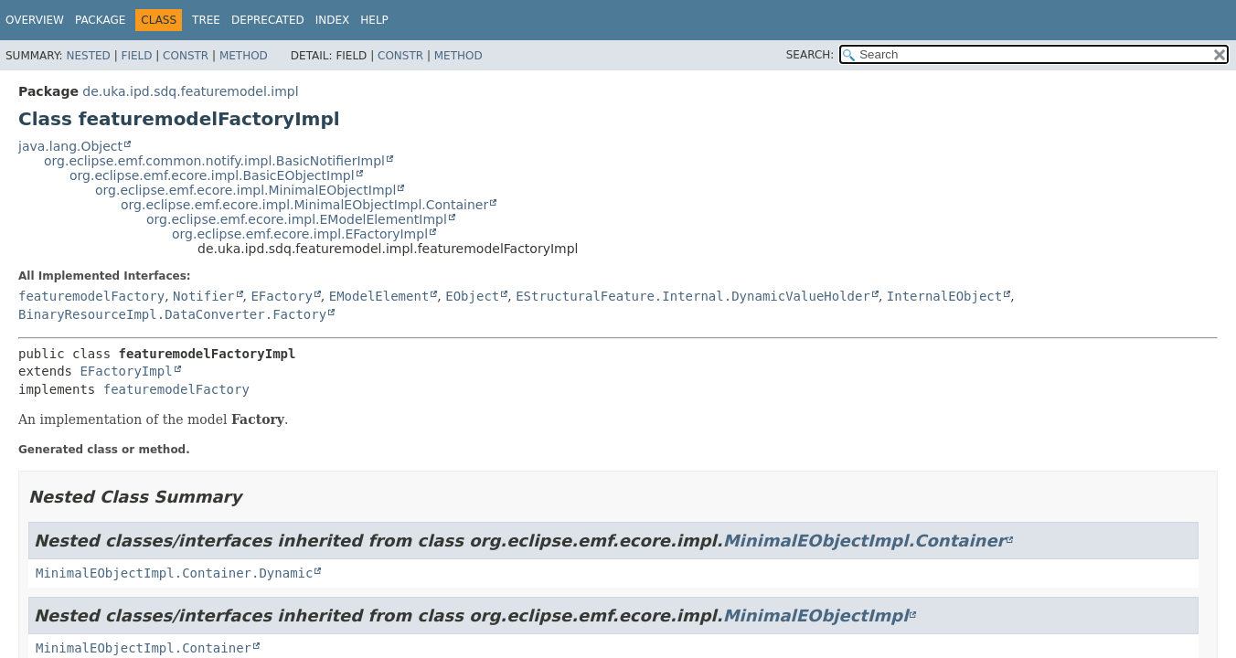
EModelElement (379, 296)
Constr (185, 55)
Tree (206, 20)
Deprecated (267, 20)
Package (100, 20)
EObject (472, 296)
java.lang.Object (70, 146)
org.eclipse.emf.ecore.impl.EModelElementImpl (296, 219)
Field (136, 55)
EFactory (281, 296)
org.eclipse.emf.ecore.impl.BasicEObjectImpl (212, 175)
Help (374, 20)
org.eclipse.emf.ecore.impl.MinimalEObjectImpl (245, 190)
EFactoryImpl (126, 371)
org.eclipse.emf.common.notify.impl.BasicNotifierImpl (214, 161)
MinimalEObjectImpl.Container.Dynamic (174, 573)
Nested (88, 55)
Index (332, 20)
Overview (34, 20)
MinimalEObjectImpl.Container (864, 540)
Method (243, 55)
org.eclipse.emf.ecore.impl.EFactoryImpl (300, 234)
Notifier (203, 296)
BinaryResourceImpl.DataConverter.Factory (172, 314)
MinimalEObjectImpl (816, 615)
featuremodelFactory (91, 296)
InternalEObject (944, 296)
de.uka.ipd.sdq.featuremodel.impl (190, 91)
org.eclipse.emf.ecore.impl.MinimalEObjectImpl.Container (304, 204)
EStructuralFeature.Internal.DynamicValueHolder (693, 296)
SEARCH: (810, 54)
